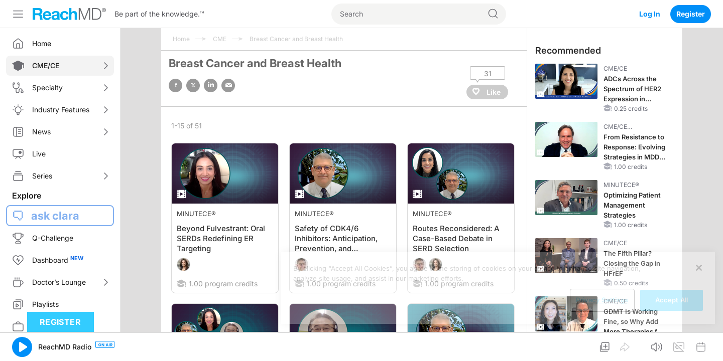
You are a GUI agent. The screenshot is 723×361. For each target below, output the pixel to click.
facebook (175, 85)
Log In (649, 14)
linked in (210, 85)
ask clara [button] (55, 215)
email (228, 85)
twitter (193, 85)
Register (690, 14)
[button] (22, 347)
